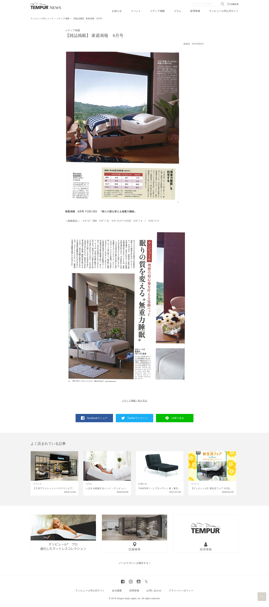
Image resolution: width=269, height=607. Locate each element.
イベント (136, 11)
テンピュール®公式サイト (223, 11)
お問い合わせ (153, 590)
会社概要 (117, 590)
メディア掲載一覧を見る (134, 400)
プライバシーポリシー (181, 590)
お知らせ (117, 11)
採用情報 (195, 11)
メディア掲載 (157, 11)
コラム (177, 11)
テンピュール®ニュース (42, 18)
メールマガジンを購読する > (134, 563)
